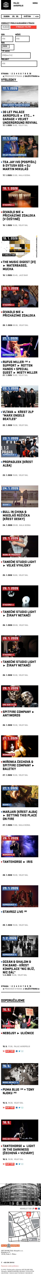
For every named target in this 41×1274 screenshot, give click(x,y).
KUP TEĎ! (10, 1051)
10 (30, 74)
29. (13, 16)
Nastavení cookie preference (9, 1266)
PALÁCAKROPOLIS (18, 4)
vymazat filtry (23, 27)
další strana (31, 76)
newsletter (26, 1209)
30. (17, 16)
